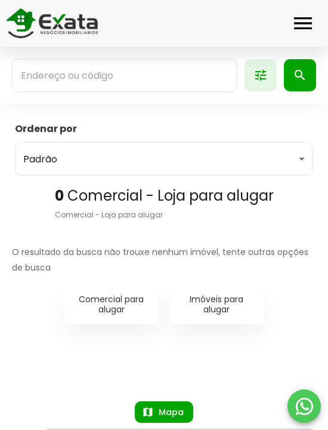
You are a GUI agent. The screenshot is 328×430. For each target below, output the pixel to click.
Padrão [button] (40, 159)
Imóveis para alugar (216, 304)
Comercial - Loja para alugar (109, 215)
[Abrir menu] (303, 23)
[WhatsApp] (304, 406)
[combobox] (124, 75)
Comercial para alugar (111, 304)
